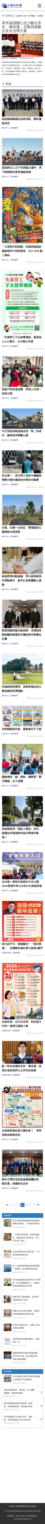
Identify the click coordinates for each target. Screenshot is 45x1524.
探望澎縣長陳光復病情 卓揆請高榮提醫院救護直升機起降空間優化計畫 (21, 634)
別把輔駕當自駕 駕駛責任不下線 (21, 729)
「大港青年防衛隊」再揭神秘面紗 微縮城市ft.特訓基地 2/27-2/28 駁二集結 (23, 251)
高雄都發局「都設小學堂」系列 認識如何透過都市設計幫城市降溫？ (21, 833)
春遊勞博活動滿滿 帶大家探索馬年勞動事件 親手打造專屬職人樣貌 (21, 580)
